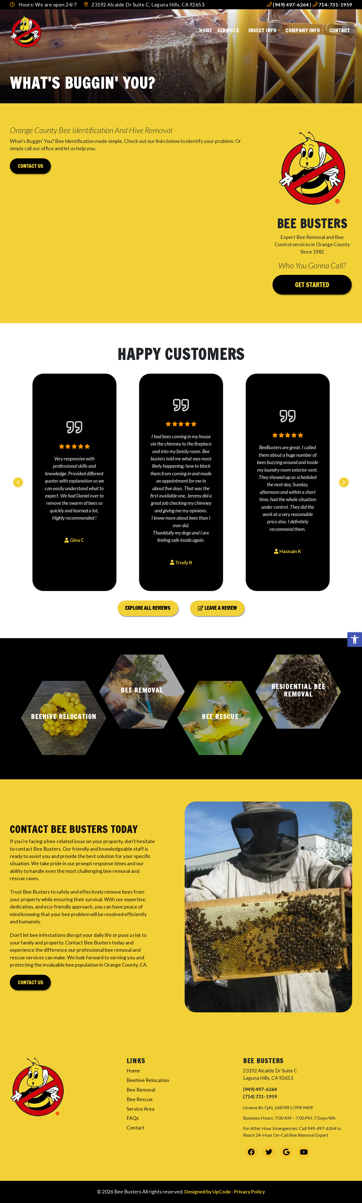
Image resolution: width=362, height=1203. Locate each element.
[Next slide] (344, 482)
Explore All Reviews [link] (147, 607)
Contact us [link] (30, 166)
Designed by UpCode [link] (208, 1192)
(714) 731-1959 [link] (260, 1096)
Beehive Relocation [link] (148, 1080)
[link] (354, 639)
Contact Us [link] (30, 982)
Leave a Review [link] (217, 607)
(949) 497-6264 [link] (288, 5)
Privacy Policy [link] (249, 1192)
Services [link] (228, 30)
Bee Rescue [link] (140, 1099)
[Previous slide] (18, 482)
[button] (64, 718)
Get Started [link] (312, 284)
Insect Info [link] (262, 30)
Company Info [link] (302, 30)
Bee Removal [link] (141, 1090)
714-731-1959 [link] (332, 5)
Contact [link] (339, 30)
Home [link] (205, 30)
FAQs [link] (133, 1118)
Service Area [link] (140, 1109)
